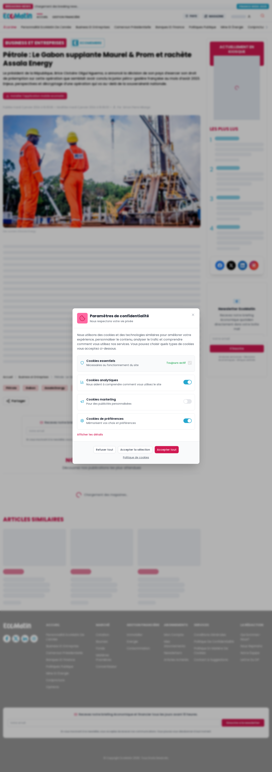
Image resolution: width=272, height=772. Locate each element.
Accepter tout (166, 450)
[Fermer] (193, 314)
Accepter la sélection (135, 450)
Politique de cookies (136, 457)
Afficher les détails (90, 434)
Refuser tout (104, 450)
